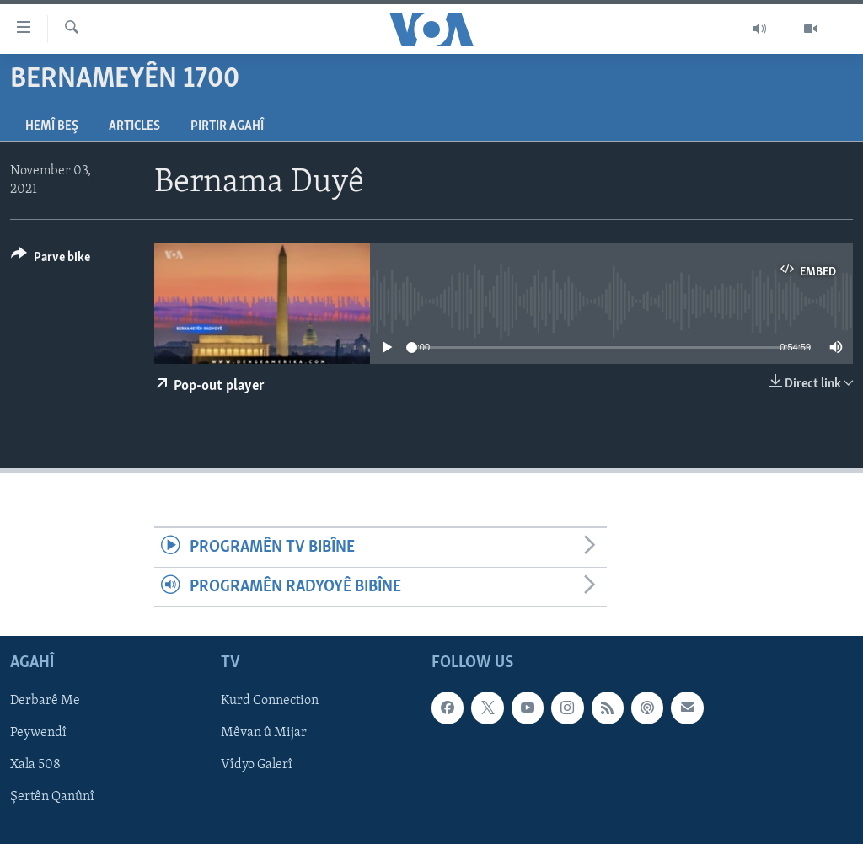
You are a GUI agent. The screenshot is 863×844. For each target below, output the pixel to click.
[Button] (50, 260)
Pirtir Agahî (227, 126)
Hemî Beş (51, 126)
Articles (134, 126)
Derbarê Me (45, 701)
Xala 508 (35, 765)
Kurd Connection (270, 701)
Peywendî (38, 733)
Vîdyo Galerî (256, 765)
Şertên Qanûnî (52, 797)
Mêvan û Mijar (264, 733)
